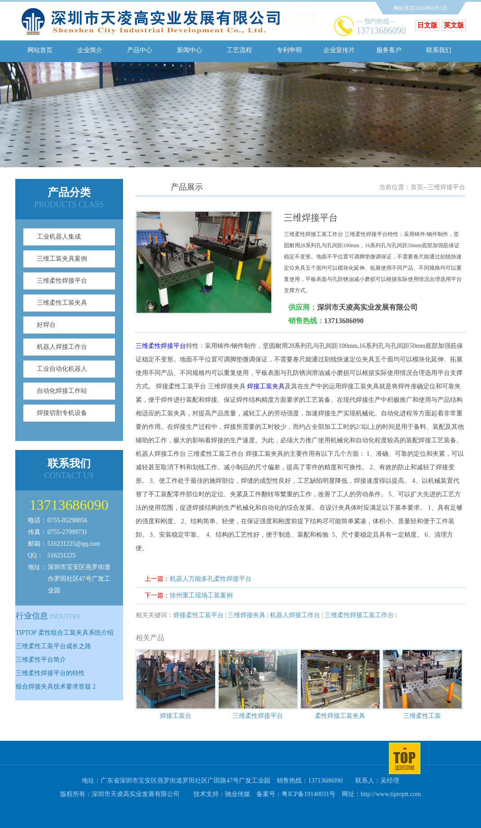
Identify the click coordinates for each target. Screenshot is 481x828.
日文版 (427, 25)
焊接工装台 (175, 715)
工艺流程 (239, 50)
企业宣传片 (339, 50)
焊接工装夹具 (266, 386)
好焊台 (46, 324)
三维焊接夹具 (246, 615)
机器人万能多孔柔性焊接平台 (211, 578)
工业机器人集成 (59, 236)
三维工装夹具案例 (62, 258)
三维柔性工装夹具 (62, 302)
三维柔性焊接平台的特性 (50, 673)
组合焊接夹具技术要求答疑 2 (56, 686)
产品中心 (139, 50)
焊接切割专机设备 (62, 413)
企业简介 (89, 50)
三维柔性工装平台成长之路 (53, 646)
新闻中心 (189, 50)
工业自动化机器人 (62, 368)
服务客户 (389, 50)
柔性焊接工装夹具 (340, 715)
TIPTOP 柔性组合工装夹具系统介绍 (65, 632)
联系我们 (438, 50)
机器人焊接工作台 (62, 346)
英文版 (454, 25)
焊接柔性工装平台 (198, 615)
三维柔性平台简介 (41, 659)
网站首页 (40, 50)
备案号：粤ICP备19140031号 (295, 794)
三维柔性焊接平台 (62, 280)
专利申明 (289, 50)
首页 (416, 187)
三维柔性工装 (422, 715)
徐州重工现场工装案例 (201, 595)
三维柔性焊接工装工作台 (359, 615)
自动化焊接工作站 (62, 390)
